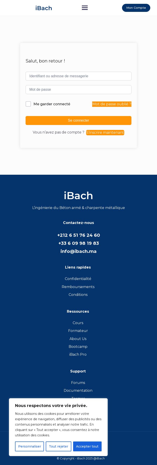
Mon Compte (136, 7)
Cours (78, 323)
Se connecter (78, 120)
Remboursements (78, 287)
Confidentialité (78, 279)
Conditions (78, 295)
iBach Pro (78, 354)
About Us (78, 339)
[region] (58, 427)
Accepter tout (87, 446)
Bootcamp (78, 346)
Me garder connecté (51, 104)
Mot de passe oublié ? (111, 104)
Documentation (78, 390)
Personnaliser (29, 446)
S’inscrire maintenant (105, 132)
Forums (78, 383)
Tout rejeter (58, 446)
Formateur (78, 331)
